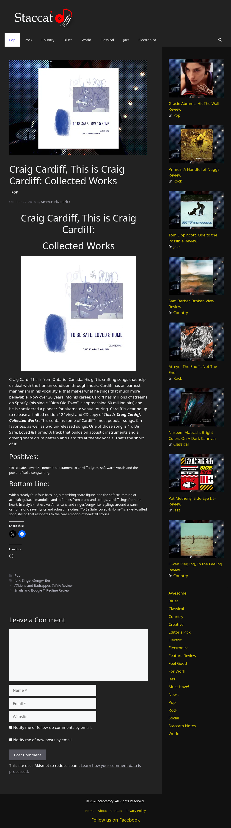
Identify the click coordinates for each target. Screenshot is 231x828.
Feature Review (182, 655)
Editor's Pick (180, 632)
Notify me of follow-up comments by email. (52, 727)
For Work (177, 671)
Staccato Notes (182, 725)
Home (89, 810)
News (174, 694)
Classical (107, 39)
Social (174, 718)
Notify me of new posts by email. (43, 739)
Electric (175, 640)
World (86, 39)
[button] (220, 40)
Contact (116, 810)
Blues (67, 39)
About (102, 810)
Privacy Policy (135, 810)
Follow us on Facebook (115, 820)
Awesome (178, 593)
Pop (12, 39)
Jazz (126, 39)
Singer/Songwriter (36, 580)
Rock (28, 39)
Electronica (147, 39)
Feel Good (178, 663)
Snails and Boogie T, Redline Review (41, 590)
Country (47, 39)
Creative (176, 624)
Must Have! (179, 686)
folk (17, 580)
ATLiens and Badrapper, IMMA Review (43, 585)
